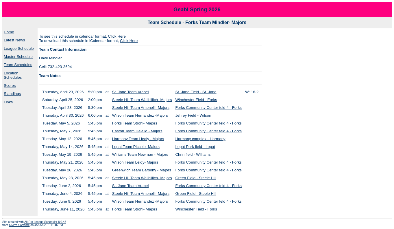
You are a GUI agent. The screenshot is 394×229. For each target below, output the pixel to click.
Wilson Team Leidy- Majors (135, 162)
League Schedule (19, 48)
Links (8, 102)
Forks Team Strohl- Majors (134, 123)
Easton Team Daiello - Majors (137, 131)
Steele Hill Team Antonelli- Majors (140, 107)
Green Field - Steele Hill (195, 178)
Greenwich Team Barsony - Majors (141, 170)
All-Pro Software (19, 225)
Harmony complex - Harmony (200, 139)
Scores (10, 85)
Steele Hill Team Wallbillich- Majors (142, 100)
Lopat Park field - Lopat (195, 146)
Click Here (117, 36)
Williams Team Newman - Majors (140, 154)
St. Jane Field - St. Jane (195, 92)
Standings (12, 93)
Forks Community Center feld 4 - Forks (208, 107)
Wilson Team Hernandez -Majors (140, 115)
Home (9, 32)
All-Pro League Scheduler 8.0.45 (45, 221)
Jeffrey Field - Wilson (193, 115)
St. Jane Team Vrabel (130, 92)
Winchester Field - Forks (196, 100)
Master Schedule (18, 56)
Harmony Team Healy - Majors (138, 139)
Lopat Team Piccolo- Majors (136, 146)
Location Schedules (13, 75)
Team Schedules (18, 65)
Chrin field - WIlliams (192, 154)
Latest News (14, 40)
